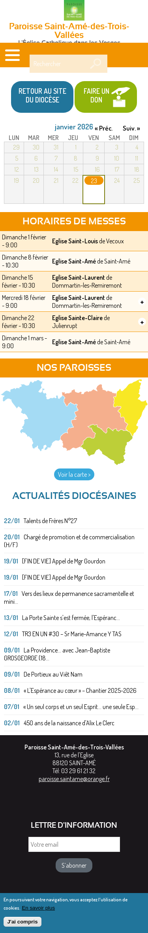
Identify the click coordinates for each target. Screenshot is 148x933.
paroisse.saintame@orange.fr (74, 779)
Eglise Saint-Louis (75, 241)
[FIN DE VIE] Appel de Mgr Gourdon (63, 561)
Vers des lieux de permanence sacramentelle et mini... (69, 597)
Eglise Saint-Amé (74, 261)
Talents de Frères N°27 (50, 521)
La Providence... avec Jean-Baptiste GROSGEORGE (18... (57, 654)
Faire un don (96, 95)
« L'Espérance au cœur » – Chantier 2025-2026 (80, 690)
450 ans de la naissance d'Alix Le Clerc (69, 723)
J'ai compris (22, 924)
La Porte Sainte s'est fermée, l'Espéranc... (71, 618)
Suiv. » (131, 128)
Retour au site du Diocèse (42, 95)
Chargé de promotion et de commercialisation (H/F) (69, 541)
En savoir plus (38, 911)
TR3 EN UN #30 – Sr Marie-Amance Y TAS (72, 634)
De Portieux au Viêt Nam (53, 674)
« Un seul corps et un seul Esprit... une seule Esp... (81, 707)
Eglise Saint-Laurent (78, 277)
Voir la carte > (74, 474)
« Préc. (103, 128)
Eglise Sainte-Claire (77, 318)
